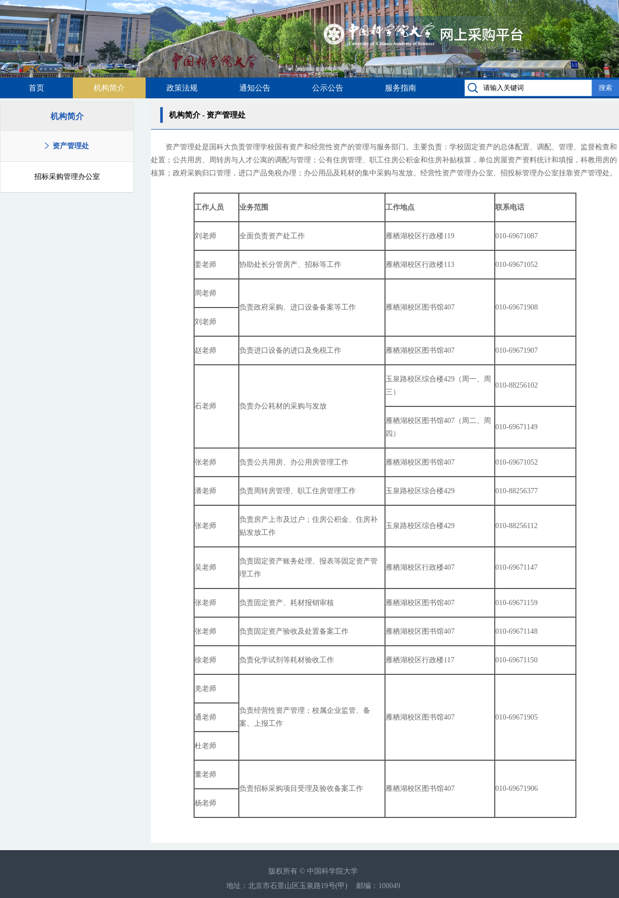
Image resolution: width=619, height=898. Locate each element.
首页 (36, 88)
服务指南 (400, 88)
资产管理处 (71, 146)
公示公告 (327, 88)
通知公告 (254, 88)
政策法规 (182, 88)
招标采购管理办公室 (67, 177)
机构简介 (109, 88)
